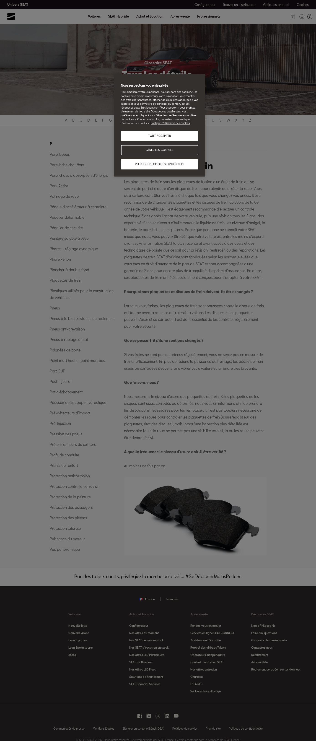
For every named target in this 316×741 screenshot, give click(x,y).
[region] (159, 125)
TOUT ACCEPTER (159, 135)
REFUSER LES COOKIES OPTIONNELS (159, 164)
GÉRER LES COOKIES (160, 149)
